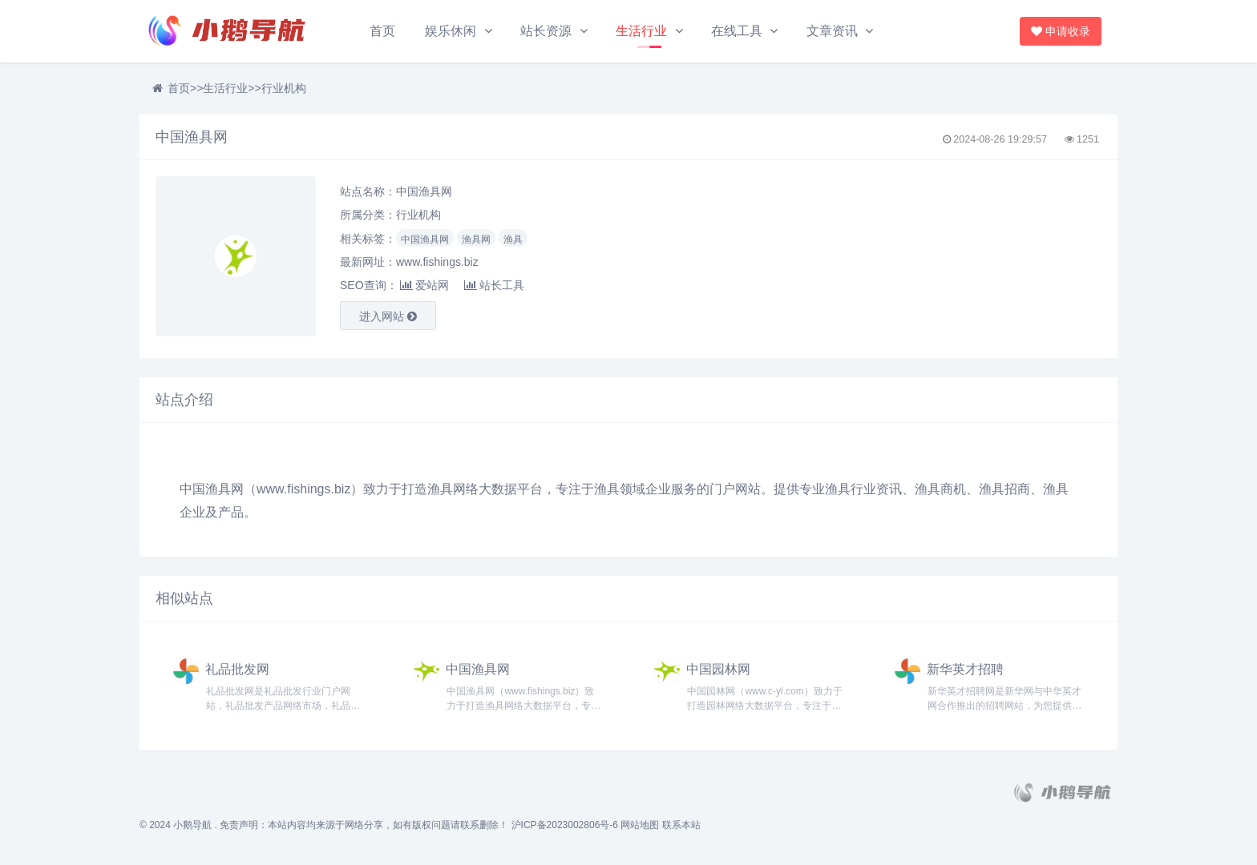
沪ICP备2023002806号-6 (564, 825)
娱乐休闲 (450, 31)
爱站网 (424, 285)
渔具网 (476, 239)
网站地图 (639, 825)
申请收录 (1063, 31)
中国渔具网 (425, 239)
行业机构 (283, 88)
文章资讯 (832, 31)
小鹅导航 (192, 825)
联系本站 (681, 825)
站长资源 (546, 31)
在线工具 (736, 31)
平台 (530, 489)
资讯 (889, 489)
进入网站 (388, 316)
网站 (748, 489)
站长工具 (494, 285)
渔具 (513, 239)
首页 (382, 31)
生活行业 (641, 31)
